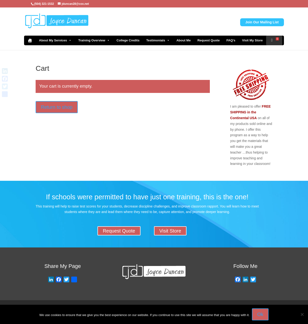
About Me (183, 40)
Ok (260, 314)
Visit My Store (252, 40)
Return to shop (56, 107)
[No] (302, 314)
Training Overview (94, 40)
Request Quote (208, 40)
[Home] (30, 40)
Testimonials (158, 40)
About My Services (55, 40)
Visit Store (170, 230)
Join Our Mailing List (262, 22)
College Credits (127, 40)
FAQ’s (230, 40)
